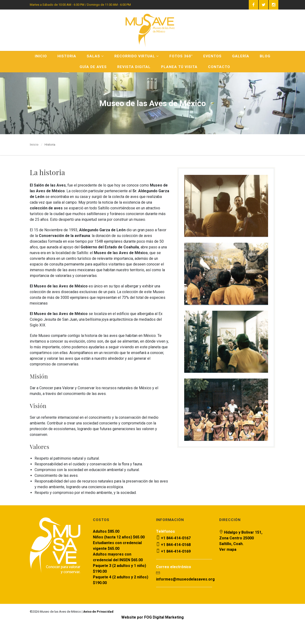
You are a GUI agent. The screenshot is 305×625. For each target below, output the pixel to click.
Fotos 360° (181, 56)
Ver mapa (227, 549)
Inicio (41, 56)
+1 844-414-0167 (173, 538)
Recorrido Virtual (136, 56)
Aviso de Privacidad (98, 611)
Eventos (212, 56)
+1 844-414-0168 (173, 544)
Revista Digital (134, 67)
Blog (265, 56)
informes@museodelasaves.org (185, 579)
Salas (95, 56)
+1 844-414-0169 (173, 551)
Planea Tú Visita (179, 67)
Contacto (219, 67)
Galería (240, 56)
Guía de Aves (93, 67)
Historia (66, 56)
